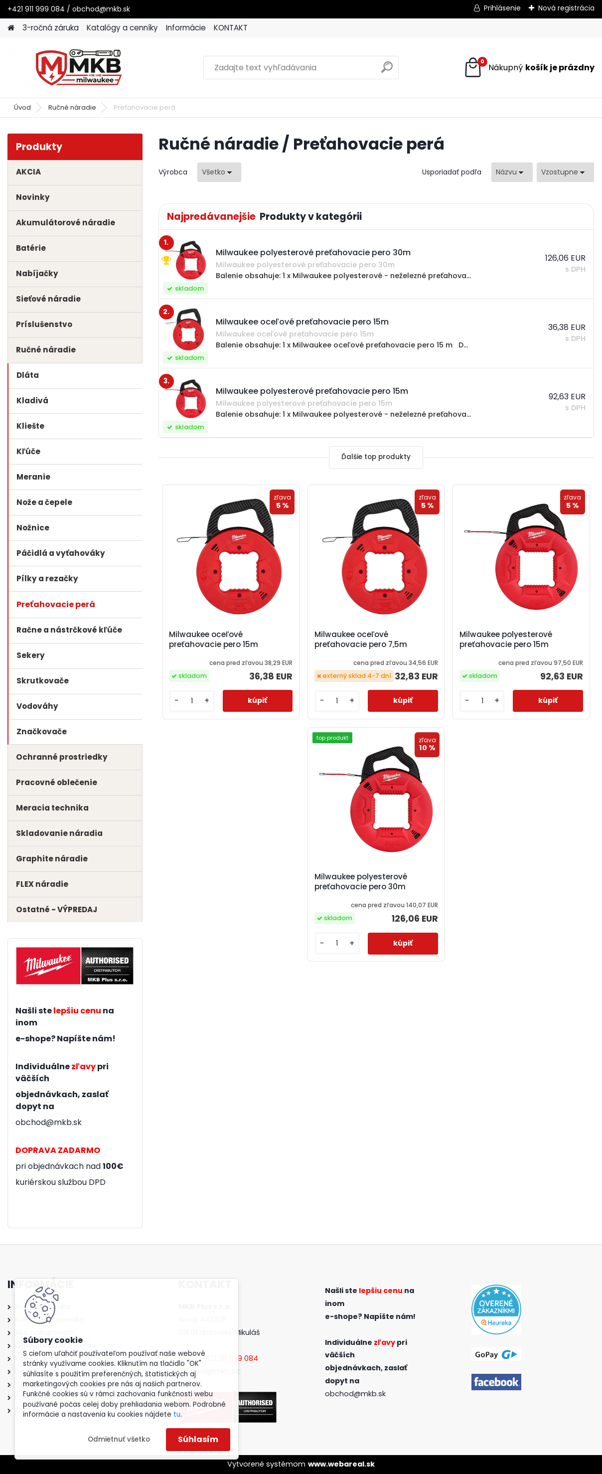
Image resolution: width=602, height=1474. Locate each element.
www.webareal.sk (341, 1464)
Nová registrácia (566, 8)
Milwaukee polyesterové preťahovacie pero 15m (505, 640)
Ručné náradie (72, 107)
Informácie (186, 27)
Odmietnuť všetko (119, 1439)
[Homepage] (10, 28)
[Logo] (76, 68)
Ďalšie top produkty (376, 457)
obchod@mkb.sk (48, 1122)
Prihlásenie (502, 8)
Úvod (22, 107)
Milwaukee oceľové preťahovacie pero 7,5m (360, 640)
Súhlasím (198, 1439)
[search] (387, 71)
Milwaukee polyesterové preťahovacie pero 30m (360, 882)
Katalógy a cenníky (122, 27)
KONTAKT (231, 27)
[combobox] (512, 172)
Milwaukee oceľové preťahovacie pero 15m (213, 640)
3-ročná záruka (50, 27)
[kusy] (191, 701)
